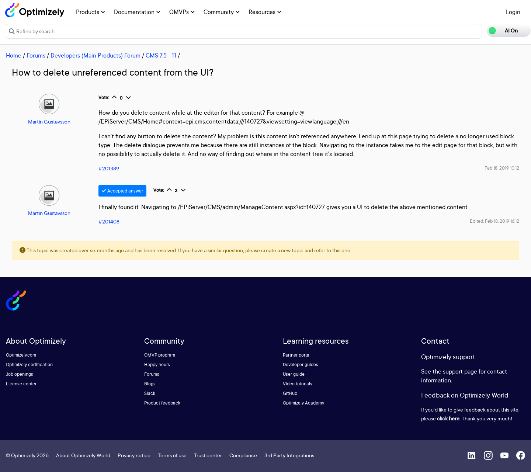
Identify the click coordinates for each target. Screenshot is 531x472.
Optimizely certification (29, 364)
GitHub (290, 393)
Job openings (19, 374)
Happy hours (157, 364)
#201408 (108, 221)
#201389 (108, 168)
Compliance (243, 455)
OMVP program (159, 355)
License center (21, 384)
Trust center (208, 455)
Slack (149, 393)
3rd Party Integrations (289, 455)
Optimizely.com (21, 355)
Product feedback (162, 403)
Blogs (150, 384)
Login (513, 12)
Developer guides (300, 364)
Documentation (137, 12)
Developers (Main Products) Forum (95, 55)
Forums (36, 55)
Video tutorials (297, 384)
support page (460, 371)
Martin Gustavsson (49, 121)
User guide (294, 374)
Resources (265, 12)
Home (13, 55)
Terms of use (172, 455)
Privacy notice (134, 455)
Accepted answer (122, 191)
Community (222, 12)
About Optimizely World (83, 455)
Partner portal (296, 355)
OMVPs (182, 12)
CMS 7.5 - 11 (161, 55)
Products (90, 12)
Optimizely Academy (303, 403)
